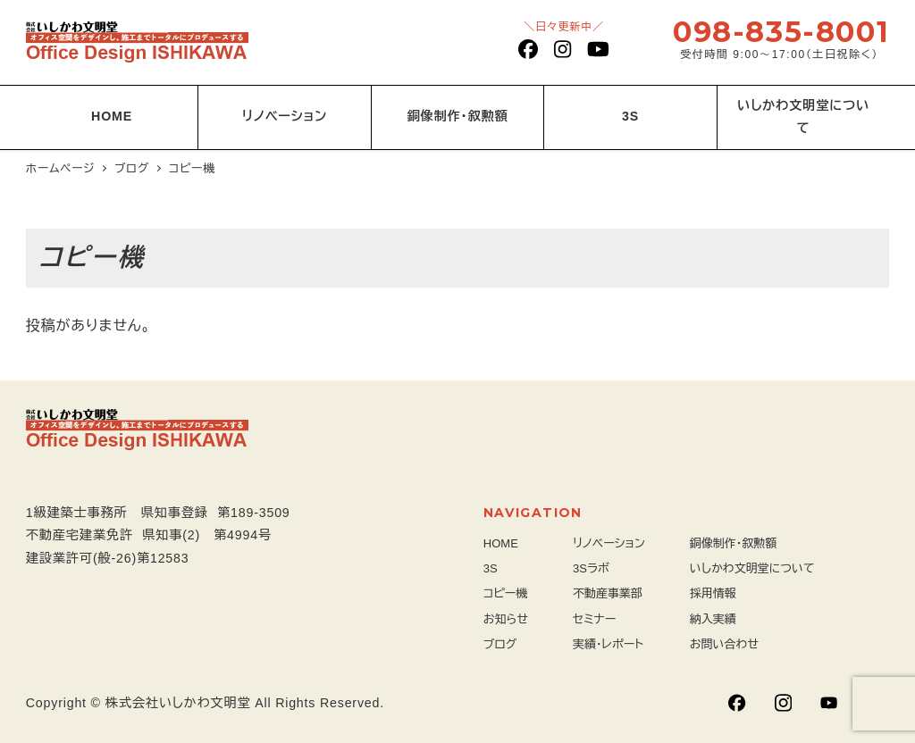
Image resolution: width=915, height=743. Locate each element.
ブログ (500, 644)
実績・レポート (608, 644)
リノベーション (609, 543)
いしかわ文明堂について (752, 568)
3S (490, 568)
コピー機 (505, 593)
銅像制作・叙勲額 (733, 543)
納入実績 (713, 619)
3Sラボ (591, 568)
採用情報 (713, 593)
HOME (500, 543)
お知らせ (505, 619)
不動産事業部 (607, 593)
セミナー (594, 619)
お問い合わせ (724, 644)
